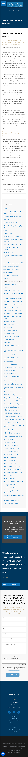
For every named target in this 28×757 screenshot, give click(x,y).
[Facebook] (14, 712)
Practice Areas (14, 723)
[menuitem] (14, 209)
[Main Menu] (3, 3)
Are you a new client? (8, 639)
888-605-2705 (14, 694)
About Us (14, 718)
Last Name (6, 623)
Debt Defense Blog (14, 729)
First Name (6, 618)
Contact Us (14, 731)
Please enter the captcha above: (10, 658)
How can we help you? (9, 644)
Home (14, 716)
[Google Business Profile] (9, 712)
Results (14, 725)
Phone (4, 628)
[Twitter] (18, 712)
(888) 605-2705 (14, 10)
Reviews (14, 727)
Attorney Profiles (14, 720)
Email (4, 633)
